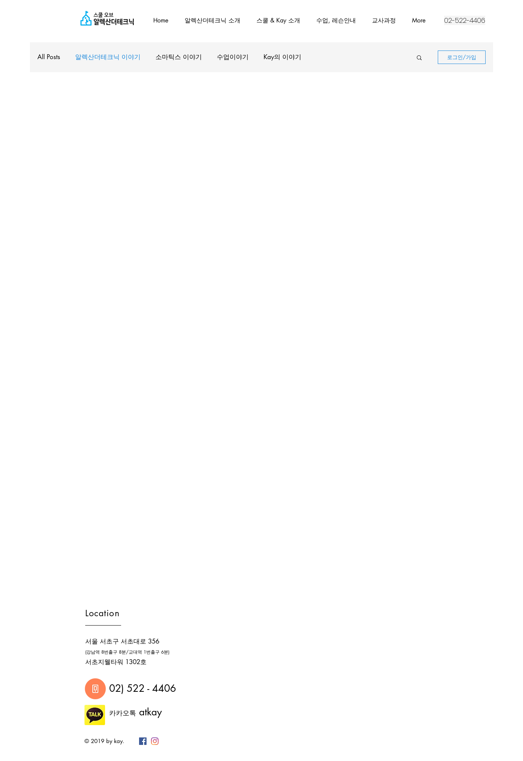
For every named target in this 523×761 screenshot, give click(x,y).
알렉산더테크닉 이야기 (108, 57)
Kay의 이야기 (282, 57)
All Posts (48, 57)
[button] (419, 58)
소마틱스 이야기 (179, 57)
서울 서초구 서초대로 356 (122, 641)
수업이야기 (233, 57)
